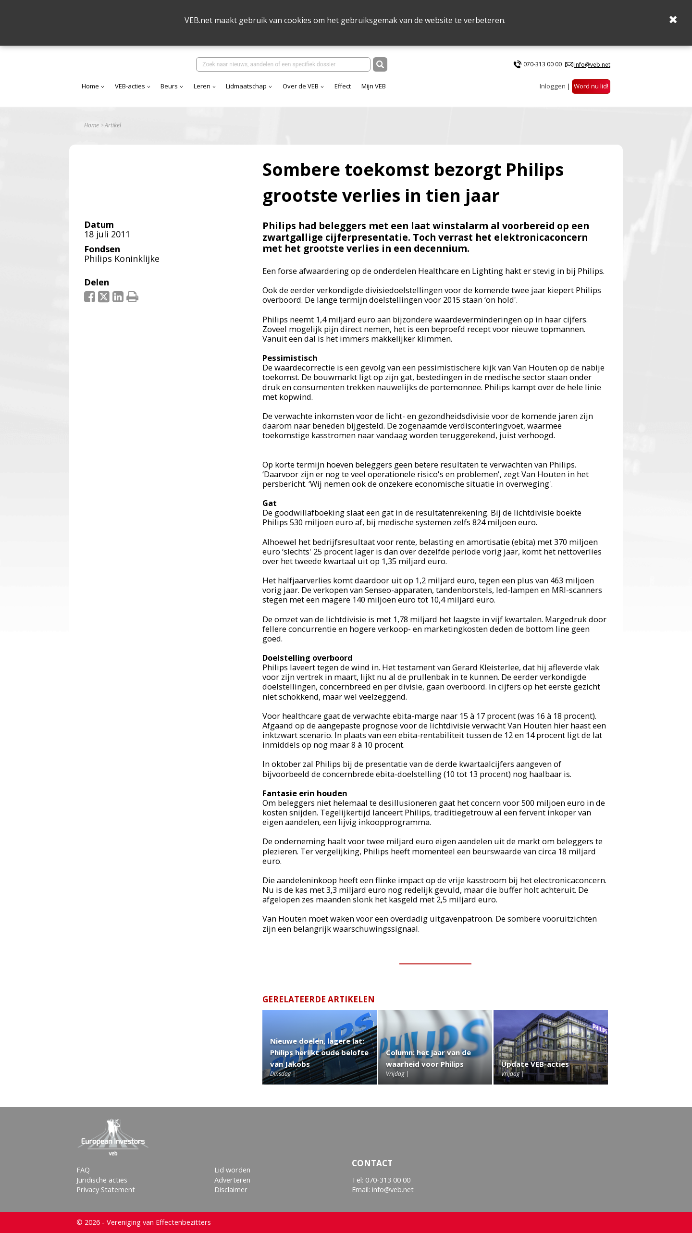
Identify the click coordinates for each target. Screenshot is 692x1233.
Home (90, 86)
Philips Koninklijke (122, 258)
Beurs (169, 86)
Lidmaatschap (246, 86)
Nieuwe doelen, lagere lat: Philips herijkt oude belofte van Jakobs (319, 1052)
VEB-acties (130, 86)
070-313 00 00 (542, 64)
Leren (202, 86)
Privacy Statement (105, 1189)
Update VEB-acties (535, 1064)
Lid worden (232, 1169)
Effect (342, 86)
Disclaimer (230, 1189)
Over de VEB (301, 86)
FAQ (83, 1169)
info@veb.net (592, 65)
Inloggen (553, 86)
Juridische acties (101, 1179)
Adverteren (232, 1179)
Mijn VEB (373, 86)
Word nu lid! (591, 86)
